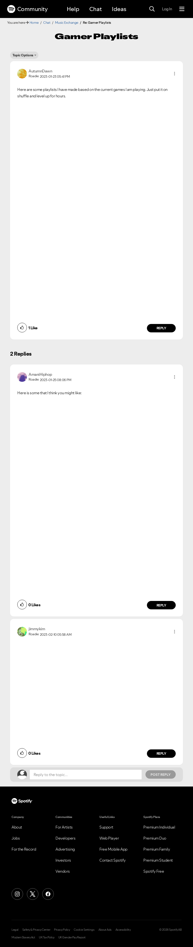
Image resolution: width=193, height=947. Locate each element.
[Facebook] (48, 894)
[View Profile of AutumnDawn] (40, 71)
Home (34, 22)
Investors (63, 860)
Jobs (16, 838)
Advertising (65, 849)
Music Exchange (66, 22)
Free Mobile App (113, 849)
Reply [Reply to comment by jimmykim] (161, 753)
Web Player (109, 838)
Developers (65, 838)
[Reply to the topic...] (86, 774)
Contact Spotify (112, 860)
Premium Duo (154, 838)
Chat (95, 9)
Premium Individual (159, 827)
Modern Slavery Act (23, 937)
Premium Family (156, 849)
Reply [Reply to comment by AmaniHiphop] (161, 605)
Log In (167, 9)
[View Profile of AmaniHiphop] (40, 374)
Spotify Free (153, 871)
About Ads (105, 930)
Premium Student (158, 860)
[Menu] (182, 9)
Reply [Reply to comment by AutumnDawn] (161, 328)
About (17, 827)
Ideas (119, 9)
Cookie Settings (84, 930)
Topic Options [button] (22, 55)
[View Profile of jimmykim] (37, 628)
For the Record (24, 849)
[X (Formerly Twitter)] (32, 894)
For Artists (64, 827)
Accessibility (123, 930)
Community (27, 9)
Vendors (62, 871)
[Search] (152, 9)
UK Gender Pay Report (72, 937)
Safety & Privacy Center (36, 930)
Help (73, 9)
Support (106, 827)
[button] (174, 73)
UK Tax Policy (46, 937)
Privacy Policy (62, 930)
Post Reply (161, 774)
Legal (15, 930)
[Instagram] (17, 894)
